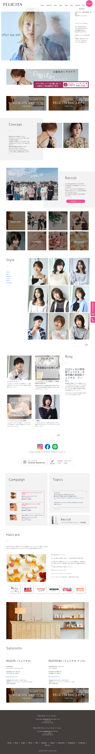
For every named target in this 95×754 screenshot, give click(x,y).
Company (81, 743)
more (78, 345)
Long (7, 279)
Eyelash (77, 5)
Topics (60, 5)
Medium (8, 277)
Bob (7, 275)
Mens (8, 282)
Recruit (89, 3)
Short (8, 273)
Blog (55, 5)
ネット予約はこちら (27, 498)
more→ (15, 387)
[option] (35, 34)
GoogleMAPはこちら (12, 678)
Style (66, 5)
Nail (83, 5)
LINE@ (30, 453)
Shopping (81, 8)
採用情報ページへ (76, 202)
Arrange (9, 284)
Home (42, 5)
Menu (71, 5)
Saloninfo (49, 5)
